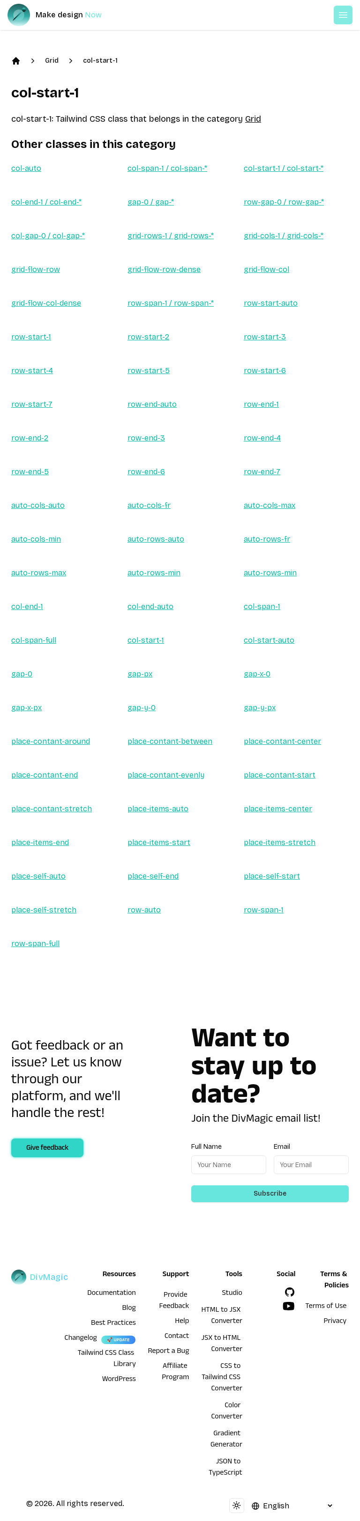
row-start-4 (32, 370)
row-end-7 (262, 471)
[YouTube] (288, 1306)
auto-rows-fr (267, 539)
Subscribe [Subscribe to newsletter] (270, 1194)
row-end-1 (261, 404)
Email (282, 1147)
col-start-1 (100, 61)
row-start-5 (149, 370)
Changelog (81, 1339)
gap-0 (21, 673)
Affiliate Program (175, 1372)
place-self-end (153, 876)
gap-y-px (260, 707)
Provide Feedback (174, 1301)
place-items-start (159, 842)
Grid (52, 61)
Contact (177, 1337)
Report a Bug (168, 1352)
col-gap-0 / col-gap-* (48, 235)
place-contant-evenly (166, 775)
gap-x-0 (257, 673)
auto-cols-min (36, 539)
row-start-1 (31, 336)
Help (182, 1322)
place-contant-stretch (51, 808)
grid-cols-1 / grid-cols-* (283, 235)
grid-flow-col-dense (46, 303)
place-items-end (40, 842)
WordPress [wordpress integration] (119, 1380)
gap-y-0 (142, 707)
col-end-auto (150, 606)
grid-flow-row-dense (164, 269)
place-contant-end (44, 775)
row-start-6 (265, 370)
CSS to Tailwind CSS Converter (222, 1378)
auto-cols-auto (38, 505)
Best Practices (113, 1324)
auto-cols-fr (149, 505)
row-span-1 (264, 909)
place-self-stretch (43, 909)
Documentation (111, 1294)
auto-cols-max (269, 505)
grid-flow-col (266, 269)
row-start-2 (148, 336)
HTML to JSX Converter (221, 1316)
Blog (129, 1309)
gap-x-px (26, 707)
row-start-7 (31, 404)
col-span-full (33, 640)
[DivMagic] (64, 15)
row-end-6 (146, 471)
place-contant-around (50, 741)
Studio (232, 1294)
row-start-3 (265, 336)
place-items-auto (158, 808)
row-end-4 (262, 438)
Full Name (206, 1147)
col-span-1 (262, 606)
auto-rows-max (38, 572)
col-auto (26, 168)
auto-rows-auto (156, 539)
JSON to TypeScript (225, 1468)
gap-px (140, 673)
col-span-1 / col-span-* (167, 168)
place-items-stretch (279, 842)
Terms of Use (325, 1307)
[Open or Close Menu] (343, 15)
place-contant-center (282, 741)
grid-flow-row (35, 269)
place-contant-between (170, 741)
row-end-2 (29, 438)
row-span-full (35, 943)
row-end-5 (30, 471)
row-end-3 (146, 438)
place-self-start (272, 876)
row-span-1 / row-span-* (171, 303)
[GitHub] (289, 1292)
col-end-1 (27, 606)
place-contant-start (279, 775)
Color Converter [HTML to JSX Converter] (226, 1412)
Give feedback (47, 1148)
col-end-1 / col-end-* (46, 202)
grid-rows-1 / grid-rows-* (171, 235)
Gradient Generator (226, 1440)
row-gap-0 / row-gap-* (284, 202)
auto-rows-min (154, 572)
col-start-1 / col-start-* (283, 168)
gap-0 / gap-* (151, 202)
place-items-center (278, 808)
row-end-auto (152, 404)
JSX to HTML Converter (221, 1344)
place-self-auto (38, 876)
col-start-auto (269, 640)
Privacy (335, 1322)
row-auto (144, 909)
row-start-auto (271, 303)
